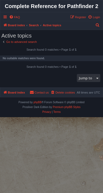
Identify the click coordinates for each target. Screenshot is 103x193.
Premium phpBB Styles (67, 107)
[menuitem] (14, 17)
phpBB (37, 102)
